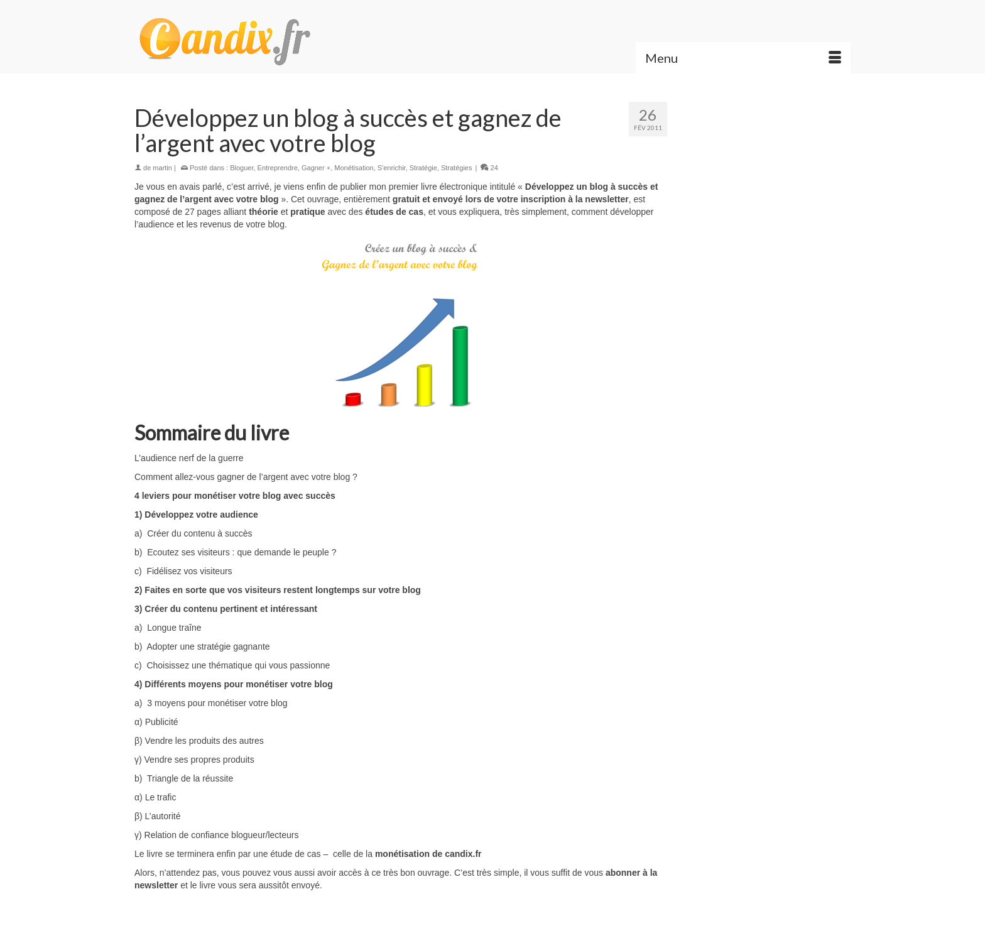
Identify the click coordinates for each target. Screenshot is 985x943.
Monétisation (353, 168)
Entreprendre (278, 168)
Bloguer (241, 168)
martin (162, 168)
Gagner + (316, 168)
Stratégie (423, 168)
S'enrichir (392, 168)
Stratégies (456, 168)
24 (489, 168)
